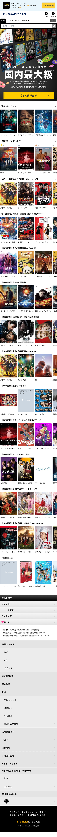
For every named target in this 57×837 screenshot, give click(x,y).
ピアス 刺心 (40, 347)
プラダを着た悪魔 (41, 244)
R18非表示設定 (11, 725)
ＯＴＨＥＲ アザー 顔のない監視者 (31, 137)
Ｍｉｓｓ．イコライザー (44, 313)
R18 (53, 22)
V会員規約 (13, 632)
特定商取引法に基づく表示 (11, 638)
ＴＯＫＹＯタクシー (42, 174)
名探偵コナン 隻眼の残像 (10, 244)
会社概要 (5, 632)
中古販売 (8, 717)
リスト (46, 18)
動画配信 (6, 685)
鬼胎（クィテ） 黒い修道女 (28, 347)
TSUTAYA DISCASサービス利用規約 (28, 632)
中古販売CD (33, 22)
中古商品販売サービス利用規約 (12, 635)
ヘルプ (5, 741)
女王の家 (3, 485)
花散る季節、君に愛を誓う (45, 519)
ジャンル (28, 606)
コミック (21, 22)
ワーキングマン (23, 210)
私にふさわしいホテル (26, 588)
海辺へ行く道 (40, 588)
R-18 (28, 624)
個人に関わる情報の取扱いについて (34, 635)
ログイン (53, 18)
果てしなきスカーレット (27, 174)
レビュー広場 (8, 757)
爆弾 (54, 137)
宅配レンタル (10, 701)
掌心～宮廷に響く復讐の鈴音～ (11, 519)
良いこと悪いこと (41, 416)
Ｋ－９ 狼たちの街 (7, 313)
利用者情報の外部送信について (29, 638)
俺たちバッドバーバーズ (27, 416)
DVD (5, 22)
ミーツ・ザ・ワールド (8, 588)
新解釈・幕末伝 (6, 210)
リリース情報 (28, 612)
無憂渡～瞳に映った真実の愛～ (29, 519)
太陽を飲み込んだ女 (25, 485)
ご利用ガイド (8, 733)
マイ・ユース (40, 485)
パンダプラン (22, 279)
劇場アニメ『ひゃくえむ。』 (28, 451)
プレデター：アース (7, 137)
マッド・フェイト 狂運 (9, 347)
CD (12, 22)
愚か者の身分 (22, 382)
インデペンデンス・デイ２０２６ (30, 313)
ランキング (28, 618)
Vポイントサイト (10, 765)
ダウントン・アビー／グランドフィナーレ (33, 554)
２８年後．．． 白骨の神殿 (45, 279)
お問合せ (6, 749)
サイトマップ (45, 638)
